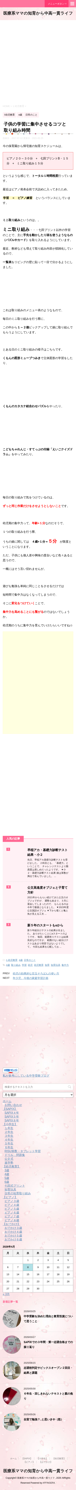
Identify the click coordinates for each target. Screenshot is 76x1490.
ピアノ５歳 (12, 1208)
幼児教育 (39, 965)
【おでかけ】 (11, 1224)
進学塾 (9, 1162)
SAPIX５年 (12, 1116)
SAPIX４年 (12, 1112)
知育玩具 (55, 965)
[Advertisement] (38, 62)
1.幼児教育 (11, 960)
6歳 (7, 1181)
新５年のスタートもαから (45, 925)
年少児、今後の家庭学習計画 (30, 978)
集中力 (65, 965)
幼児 (30, 965)
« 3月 (6, 1294)
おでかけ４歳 (13, 1231)
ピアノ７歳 (12, 1216)
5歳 (7, 1178)
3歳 (7, 1170)
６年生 (9, 1147)
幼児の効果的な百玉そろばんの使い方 (36, 973)
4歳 (20, 960)
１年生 (9, 1128)
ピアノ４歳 (12, 1204)
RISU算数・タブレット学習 (23, 1151)
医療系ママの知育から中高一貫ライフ (38, 14)
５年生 (9, 1143)
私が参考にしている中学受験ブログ (26, 1075)
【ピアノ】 (10, 1197)
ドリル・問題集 (15, 1155)
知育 (47, 965)
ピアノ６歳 (12, 1212)
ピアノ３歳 (12, 1201)
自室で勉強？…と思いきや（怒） (43, 1419)
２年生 (9, 1131)
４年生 (9, 1139)
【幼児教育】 (11, 1166)
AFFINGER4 (49, 1483)
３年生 (9, 1135)
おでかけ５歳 (13, 1235)
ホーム (7, 1101)
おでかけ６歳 (13, 1239)
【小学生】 (10, 1124)
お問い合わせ (13, 1105)
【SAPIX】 (10, 1108)
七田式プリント (15, 1185)
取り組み (16, 965)
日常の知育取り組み (18, 1193)
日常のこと (30, 960)
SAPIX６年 (12, 1120)
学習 (24, 965)
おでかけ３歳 (13, 1227)
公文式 (9, 1158)
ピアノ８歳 (12, 1220)
